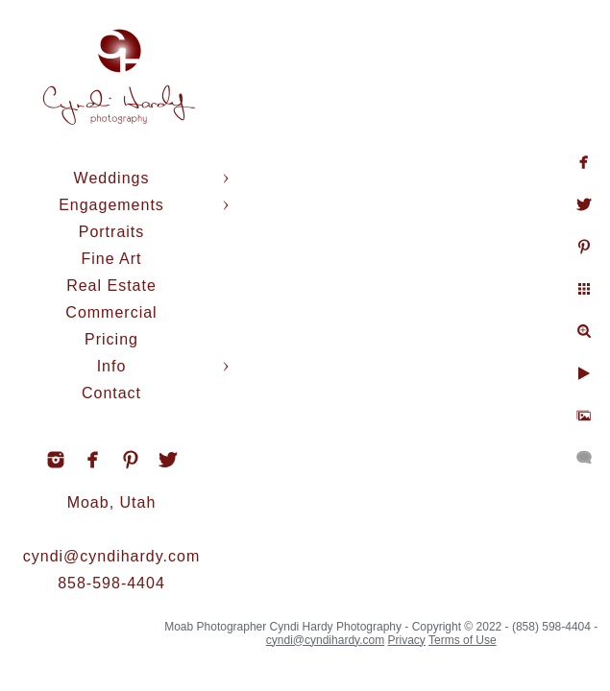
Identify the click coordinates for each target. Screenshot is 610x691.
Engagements (111, 205)
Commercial (111, 312)
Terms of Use (462, 640)
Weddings (112, 178)
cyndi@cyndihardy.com (111, 556)
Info (112, 366)
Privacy (407, 640)
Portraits (112, 232)
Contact (111, 393)
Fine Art (111, 258)
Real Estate (111, 285)
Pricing (111, 339)
